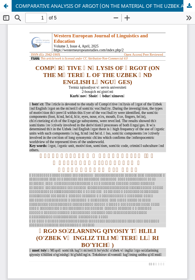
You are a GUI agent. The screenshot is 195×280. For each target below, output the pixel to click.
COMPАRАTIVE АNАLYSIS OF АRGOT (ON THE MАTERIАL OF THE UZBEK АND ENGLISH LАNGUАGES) (105, 5)
